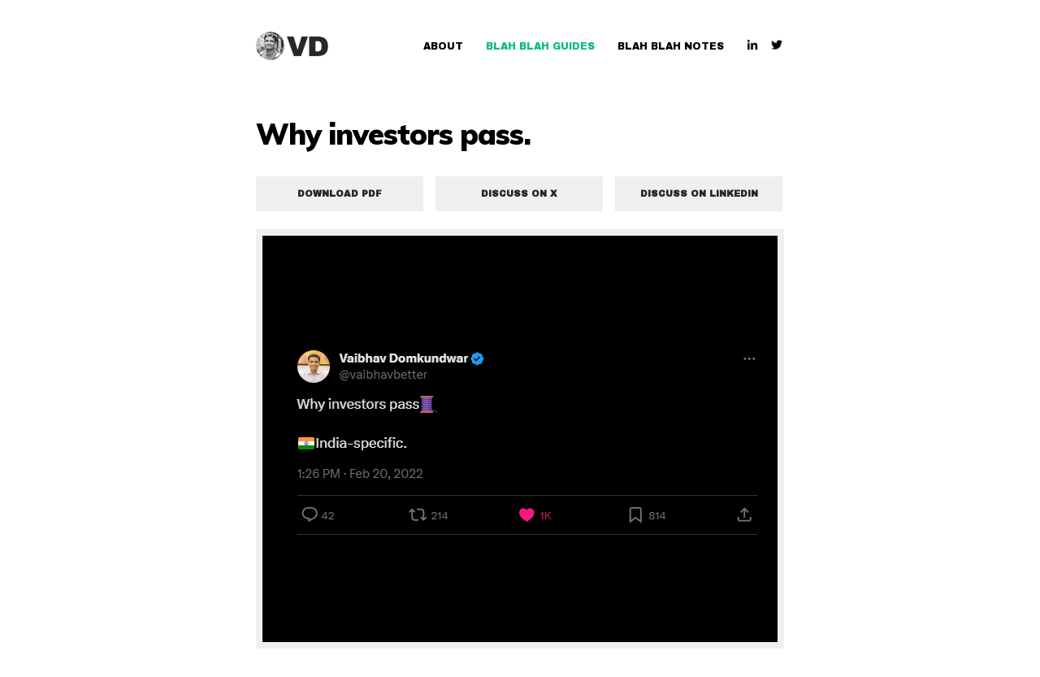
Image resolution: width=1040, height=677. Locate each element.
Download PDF (339, 193)
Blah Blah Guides (540, 46)
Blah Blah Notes (671, 46)
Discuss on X (519, 193)
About (443, 46)
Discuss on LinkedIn (699, 193)
